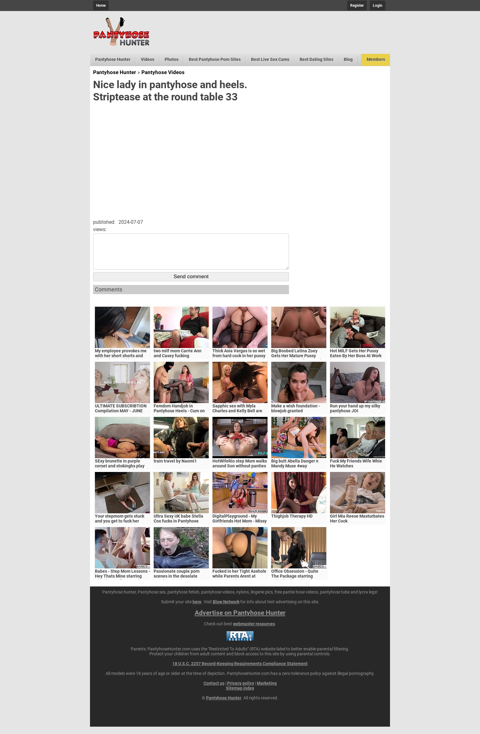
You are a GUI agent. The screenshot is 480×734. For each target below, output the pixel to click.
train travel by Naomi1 (175, 468)
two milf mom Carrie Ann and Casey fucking (177, 360)
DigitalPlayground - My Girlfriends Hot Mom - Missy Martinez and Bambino (239, 528)
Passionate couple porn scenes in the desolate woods (177, 583)
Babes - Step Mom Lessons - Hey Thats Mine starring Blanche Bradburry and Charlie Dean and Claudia (122, 586)
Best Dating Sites (316, 59)
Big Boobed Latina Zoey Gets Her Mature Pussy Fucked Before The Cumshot (298, 363)
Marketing (267, 690)
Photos (171, 59)
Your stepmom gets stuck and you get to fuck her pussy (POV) (119, 528)
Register (357, 5)
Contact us (214, 690)
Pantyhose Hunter (112, 59)
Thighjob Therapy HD (292, 523)
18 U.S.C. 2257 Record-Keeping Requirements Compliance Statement (240, 670)
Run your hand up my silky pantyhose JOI (355, 416)
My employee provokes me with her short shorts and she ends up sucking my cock (121, 365)
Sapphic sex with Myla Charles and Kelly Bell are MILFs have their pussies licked (237, 420)
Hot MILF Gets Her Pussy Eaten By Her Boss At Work (355, 360)
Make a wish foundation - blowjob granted (295, 416)
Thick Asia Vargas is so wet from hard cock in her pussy (238, 360)
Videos (147, 59)
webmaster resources (254, 631)
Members (376, 59)
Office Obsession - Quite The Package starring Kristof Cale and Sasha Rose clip (298, 586)
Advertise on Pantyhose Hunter (240, 620)
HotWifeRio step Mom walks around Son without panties (239, 471)
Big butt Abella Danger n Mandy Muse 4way (294, 471)
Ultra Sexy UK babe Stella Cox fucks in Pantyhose (178, 526)
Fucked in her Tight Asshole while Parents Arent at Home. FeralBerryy (239, 583)
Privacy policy (240, 690)
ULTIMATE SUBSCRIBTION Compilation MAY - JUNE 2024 (121, 418)
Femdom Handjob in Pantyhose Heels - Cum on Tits (179, 418)
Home (101, 5)
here (197, 609)
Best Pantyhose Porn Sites (215, 59)
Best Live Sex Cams (270, 59)
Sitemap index (240, 695)
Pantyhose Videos (163, 72)
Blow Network (226, 609)
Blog (348, 59)
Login (377, 5)
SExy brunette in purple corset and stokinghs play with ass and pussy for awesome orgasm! (119, 475)
